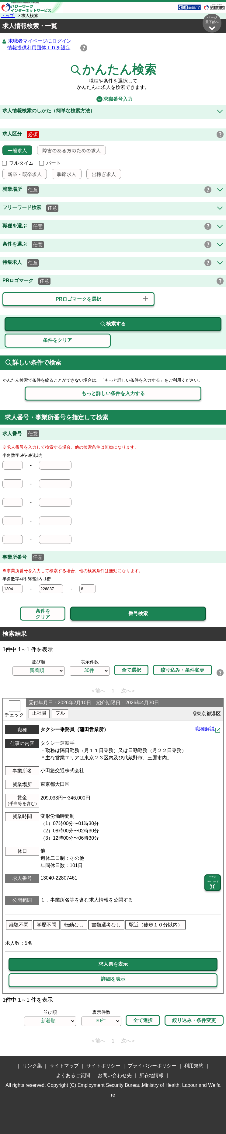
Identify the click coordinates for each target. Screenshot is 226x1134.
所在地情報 (151, 1075)
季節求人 (64, 174)
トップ (8, 15)
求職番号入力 (113, 99)
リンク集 (32, 1066)
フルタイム (17, 163)
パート (50, 163)
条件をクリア (43, 614)
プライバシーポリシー (152, 1066)
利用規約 (193, 1066)
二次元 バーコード (213, 883)
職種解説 (205, 729)
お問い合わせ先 (115, 1075)
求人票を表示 (113, 964)
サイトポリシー (103, 1066)
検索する (113, 324)
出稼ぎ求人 (101, 174)
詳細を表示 (113, 979)
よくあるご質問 (73, 1075)
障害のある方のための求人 (69, 150)
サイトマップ (64, 1066)
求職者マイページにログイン (39, 41)
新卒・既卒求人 (22, 174)
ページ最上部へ (212, 1086)
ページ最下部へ (212, 23)
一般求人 (15, 150)
